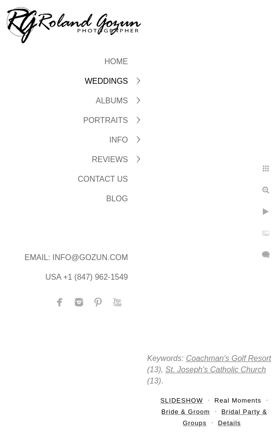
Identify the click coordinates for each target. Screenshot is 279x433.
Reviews (110, 159)
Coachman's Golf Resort (228, 358)
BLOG (117, 198)
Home (116, 61)
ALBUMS (112, 100)
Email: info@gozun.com (76, 257)
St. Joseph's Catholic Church (215, 369)
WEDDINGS (106, 81)
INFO (118, 140)
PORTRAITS (105, 120)
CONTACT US (102, 179)
